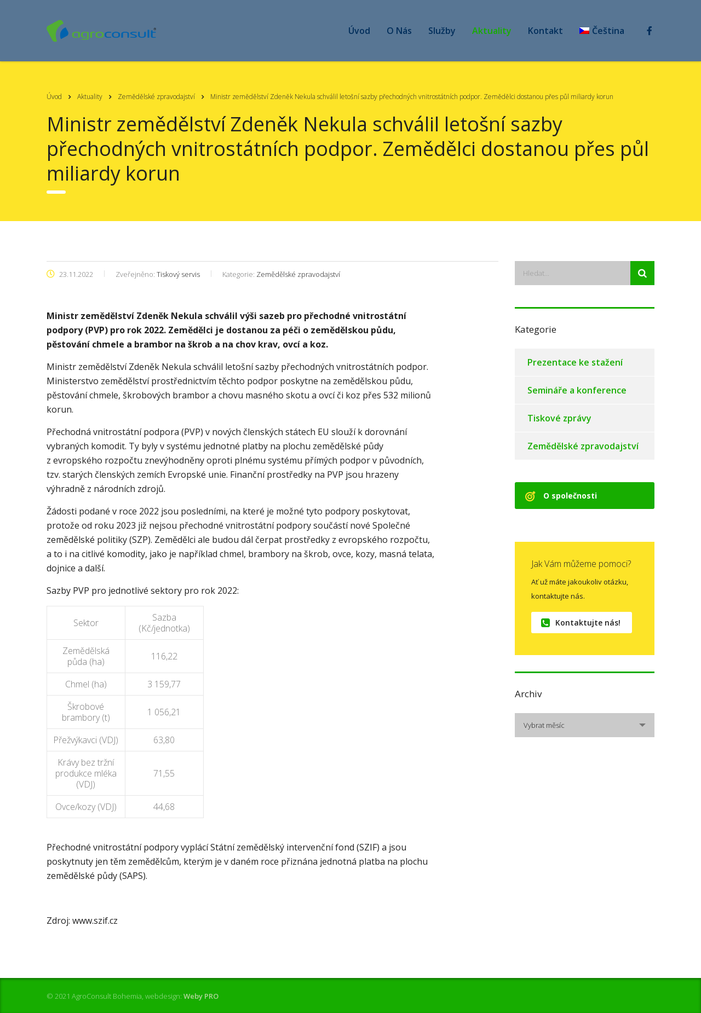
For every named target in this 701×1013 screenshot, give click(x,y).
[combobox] (584, 725)
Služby (442, 31)
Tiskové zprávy (559, 418)
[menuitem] (602, 30)
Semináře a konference (577, 390)
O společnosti (561, 495)
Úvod (359, 31)
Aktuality (492, 31)
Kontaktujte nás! (580, 622)
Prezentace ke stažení (575, 362)
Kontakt (545, 31)
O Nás (399, 31)
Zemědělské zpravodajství (583, 446)
